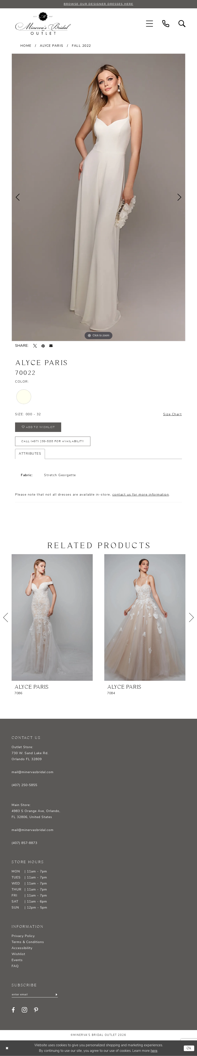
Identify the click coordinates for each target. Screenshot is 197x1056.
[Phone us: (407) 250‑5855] (166, 23)
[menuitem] (149, 23)
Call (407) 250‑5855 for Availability (52, 441)
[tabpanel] (98, 197)
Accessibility (22, 948)
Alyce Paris (52, 46)
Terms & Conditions (28, 942)
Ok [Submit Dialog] (189, 1048)
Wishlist (18, 954)
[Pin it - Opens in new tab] (43, 346)
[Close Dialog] (7, 1048)
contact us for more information (140, 495)
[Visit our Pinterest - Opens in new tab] (36, 1010)
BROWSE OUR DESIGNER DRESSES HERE (98, 4)
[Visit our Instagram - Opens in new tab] (24, 1010)
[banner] (43, 23)
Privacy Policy (23, 936)
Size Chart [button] (172, 414)
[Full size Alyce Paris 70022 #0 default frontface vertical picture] (98, 197)
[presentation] (52, 617)
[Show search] (182, 23)
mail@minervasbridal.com (33, 772)
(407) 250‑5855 (24, 785)
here (154, 1051)
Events (17, 960)
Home (26, 46)
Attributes (30, 454)
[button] (149, 23)
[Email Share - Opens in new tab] (51, 345)
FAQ (15, 966)
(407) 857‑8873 (24, 843)
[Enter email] (35, 994)
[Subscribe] (56, 994)
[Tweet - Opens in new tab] (35, 346)
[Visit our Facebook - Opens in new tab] (13, 1010)
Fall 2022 (81, 46)
